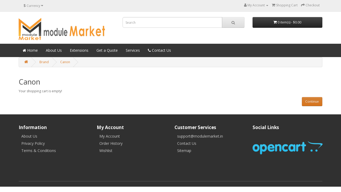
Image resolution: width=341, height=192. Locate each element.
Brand (44, 62)
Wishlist (105, 150)
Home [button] (30, 50)
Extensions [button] (79, 50)
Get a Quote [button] (107, 50)
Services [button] (133, 50)
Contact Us (186, 143)
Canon (65, 62)
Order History (111, 143)
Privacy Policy (33, 143)
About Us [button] (54, 50)
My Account (109, 136)
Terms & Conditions (38, 150)
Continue (312, 101)
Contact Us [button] (159, 50)
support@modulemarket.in (200, 136)
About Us (29, 136)
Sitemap (184, 150)
